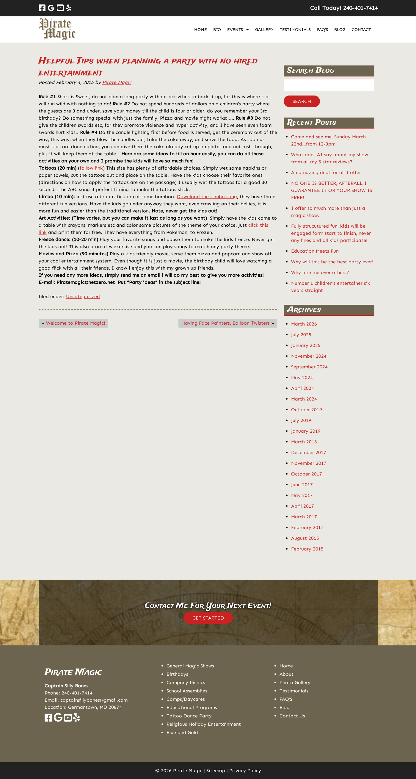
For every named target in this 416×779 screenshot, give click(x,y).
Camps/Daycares (186, 699)
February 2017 (307, 527)
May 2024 (302, 377)
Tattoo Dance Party (189, 716)
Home (200, 29)
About (286, 674)
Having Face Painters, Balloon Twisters (225, 323)
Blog (340, 29)
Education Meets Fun (315, 251)
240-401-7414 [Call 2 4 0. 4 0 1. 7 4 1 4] (77, 693)
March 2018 (304, 442)
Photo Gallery (295, 682)
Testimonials (295, 29)
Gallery (264, 29)
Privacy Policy (245, 770)
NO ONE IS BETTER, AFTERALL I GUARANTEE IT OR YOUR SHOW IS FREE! (331, 190)
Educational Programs (192, 707)
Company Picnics (186, 682)
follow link (91, 168)
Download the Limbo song (207, 196)
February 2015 (307, 549)
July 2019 (301, 420)
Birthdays (177, 674)
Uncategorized (83, 296)
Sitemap (215, 770)
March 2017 (304, 517)
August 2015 (305, 538)
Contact (361, 29)
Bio (217, 29)
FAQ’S (322, 29)
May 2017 (302, 495)
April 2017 (302, 506)
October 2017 (306, 474)
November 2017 (308, 463)
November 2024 (308, 356)
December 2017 (308, 452)
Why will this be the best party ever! (332, 262)
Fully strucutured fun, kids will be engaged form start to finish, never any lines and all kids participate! (331, 233)
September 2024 (309, 367)
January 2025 (306, 345)
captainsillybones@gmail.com (94, 700)
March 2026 (304, 324)
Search (302, 101)
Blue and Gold (182, 732)
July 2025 (301, 334)
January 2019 (306, 431)
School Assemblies (187, 691)
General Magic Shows (190, 666)
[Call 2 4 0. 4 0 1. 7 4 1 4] (360, 7)
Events (235, 29)
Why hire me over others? (320, 272)
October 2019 (306, 409)
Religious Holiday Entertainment (204, 724)
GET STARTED (208, 618)
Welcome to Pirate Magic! (75, 323)
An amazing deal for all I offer (326, 172)
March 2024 (304, 399)
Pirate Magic (116, 82)
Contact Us (292, 716)
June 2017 (302, 484)
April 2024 (302, 388)
